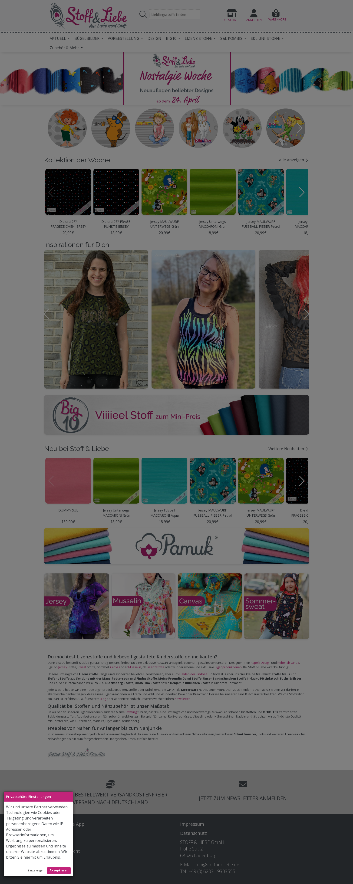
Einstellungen (35, 870)
